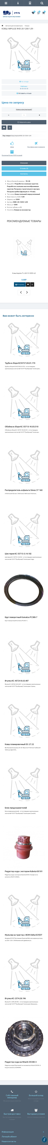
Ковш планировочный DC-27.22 (19, 744)
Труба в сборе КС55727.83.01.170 (20, 363)
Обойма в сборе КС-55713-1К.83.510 (21, 426)
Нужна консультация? (24, 109)
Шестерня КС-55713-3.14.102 (18, 554)
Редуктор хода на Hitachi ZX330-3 (20, 1062)
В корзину (19, 284)
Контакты (24, 174)
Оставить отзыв (24, 93)
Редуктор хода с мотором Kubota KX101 (23, 871)
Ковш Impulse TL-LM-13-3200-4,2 (24, 273)
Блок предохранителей (16, 808)
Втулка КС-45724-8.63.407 (17, 681)
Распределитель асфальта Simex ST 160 (23, 490)
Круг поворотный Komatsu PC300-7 (21, 617)
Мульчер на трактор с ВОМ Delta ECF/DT (23, 935)
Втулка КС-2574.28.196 (15, 998)
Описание (24, 163)
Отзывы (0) (24, 168)
